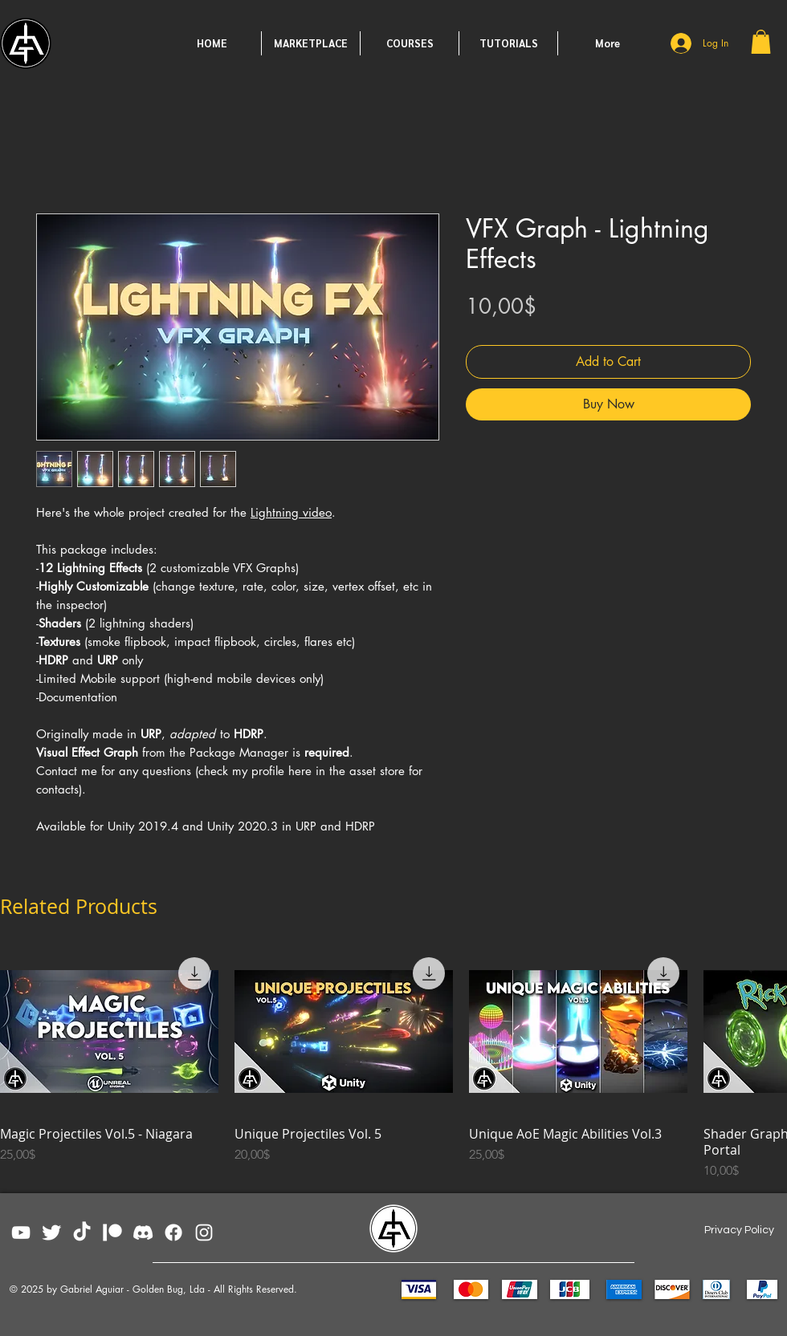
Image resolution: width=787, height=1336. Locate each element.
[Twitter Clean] (51, 1232)
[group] (393, 1064)
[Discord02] (143, 1232)
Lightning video (291, 512)
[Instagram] (204, 1232)
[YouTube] (21, 1232)
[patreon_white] (112, 1232)
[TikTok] (82, 1232)
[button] (761, 42)
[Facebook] (173, 1232)
